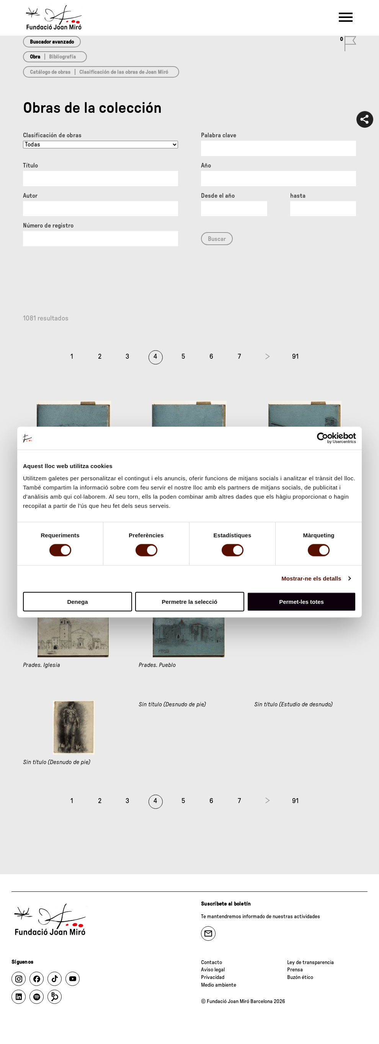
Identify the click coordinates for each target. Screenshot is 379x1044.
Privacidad (212, 977)
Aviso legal (213, 969)
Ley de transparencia (310, 962)
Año (206, 166)
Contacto (211, 962)
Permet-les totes (301, 601)
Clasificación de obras (52, 135)
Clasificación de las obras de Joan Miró (123, 72)
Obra (35, 57)
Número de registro (48, 226)
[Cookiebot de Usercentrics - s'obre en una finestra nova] (322, 438)
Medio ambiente (218, 985)
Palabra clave (218, 135)
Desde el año (218, 196)
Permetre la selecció (189, 601)
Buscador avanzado (52, 42)
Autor (30, 196)
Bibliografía (62, 57)
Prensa (295, 969)
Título (30, 166)
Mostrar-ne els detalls (311, 578)
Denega (77, 601)
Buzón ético (300, 977)
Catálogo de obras (50, 72)
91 (295, 356)
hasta (297, 196)
